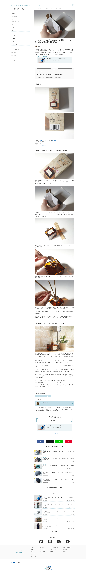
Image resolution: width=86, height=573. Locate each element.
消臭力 (40, 140)
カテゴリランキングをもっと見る (54, 487)
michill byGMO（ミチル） (38, 8)
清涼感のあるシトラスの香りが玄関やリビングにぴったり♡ (50, 77)
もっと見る (54, 531)
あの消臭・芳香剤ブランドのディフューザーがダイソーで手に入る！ (52, 74)
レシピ (12, 41)
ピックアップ (14, 60)
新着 (12, 24)
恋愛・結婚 (13, 52)
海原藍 (37, 46)
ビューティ (13, 38)
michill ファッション (71, 507)
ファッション (14, 35)
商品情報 (40, 71)
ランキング (13, 27)
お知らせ (13, 13)
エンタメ (13, 46)
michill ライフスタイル (70, 454)
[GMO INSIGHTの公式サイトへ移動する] (16, 562)
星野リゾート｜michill (15, 32)
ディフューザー (55, 140)
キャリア (13, 58)
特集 (12, 30)
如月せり (72, 514)
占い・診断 (13, 55)
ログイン (13, 19)
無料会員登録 (14, 16)
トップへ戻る (54, 433)
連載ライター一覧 (15, 21)
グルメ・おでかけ (15, 49)
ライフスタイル (14, 44)
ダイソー (44, 145)
